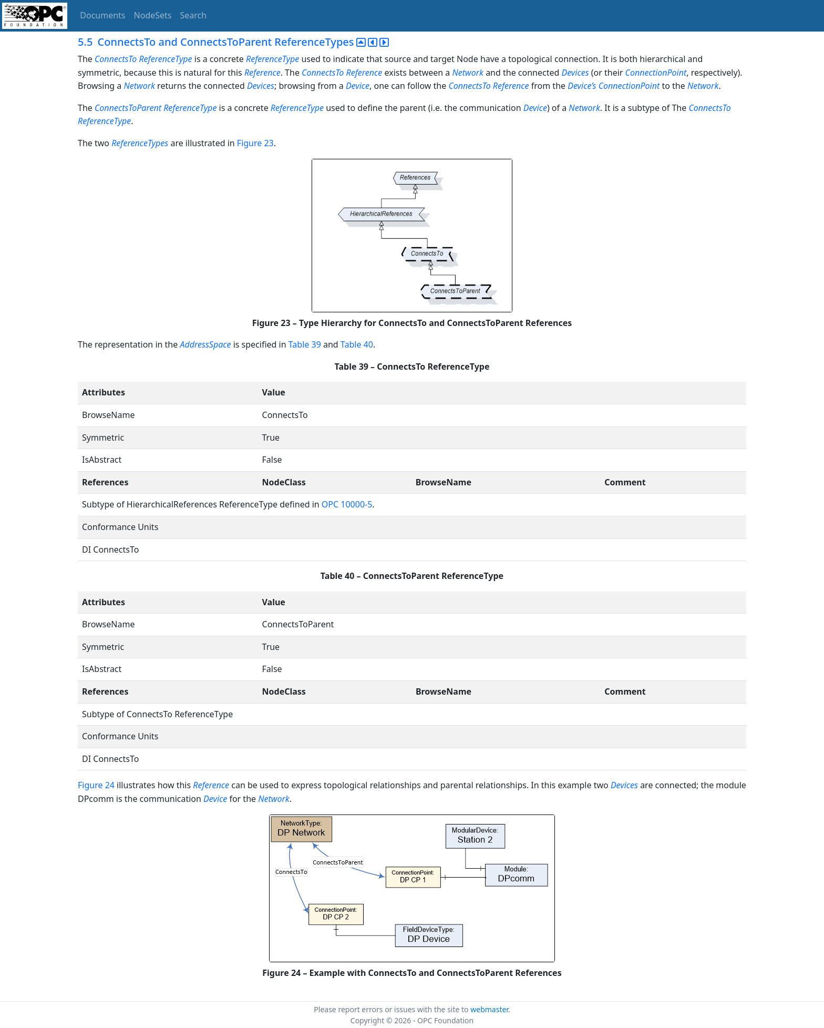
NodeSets (153, 15)
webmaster (489, 1009)
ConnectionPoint (656, 72)
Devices (575, 72)
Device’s (582, 85)
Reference (262, 72)
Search (193, 15)
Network (467, 72)
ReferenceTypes (139, 143)
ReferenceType (165, 59)
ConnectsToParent (128, 108)
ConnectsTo (116, 59)
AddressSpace (205, 344)
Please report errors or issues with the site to (392, 1009)
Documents (102, 15)
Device (357, 85)
